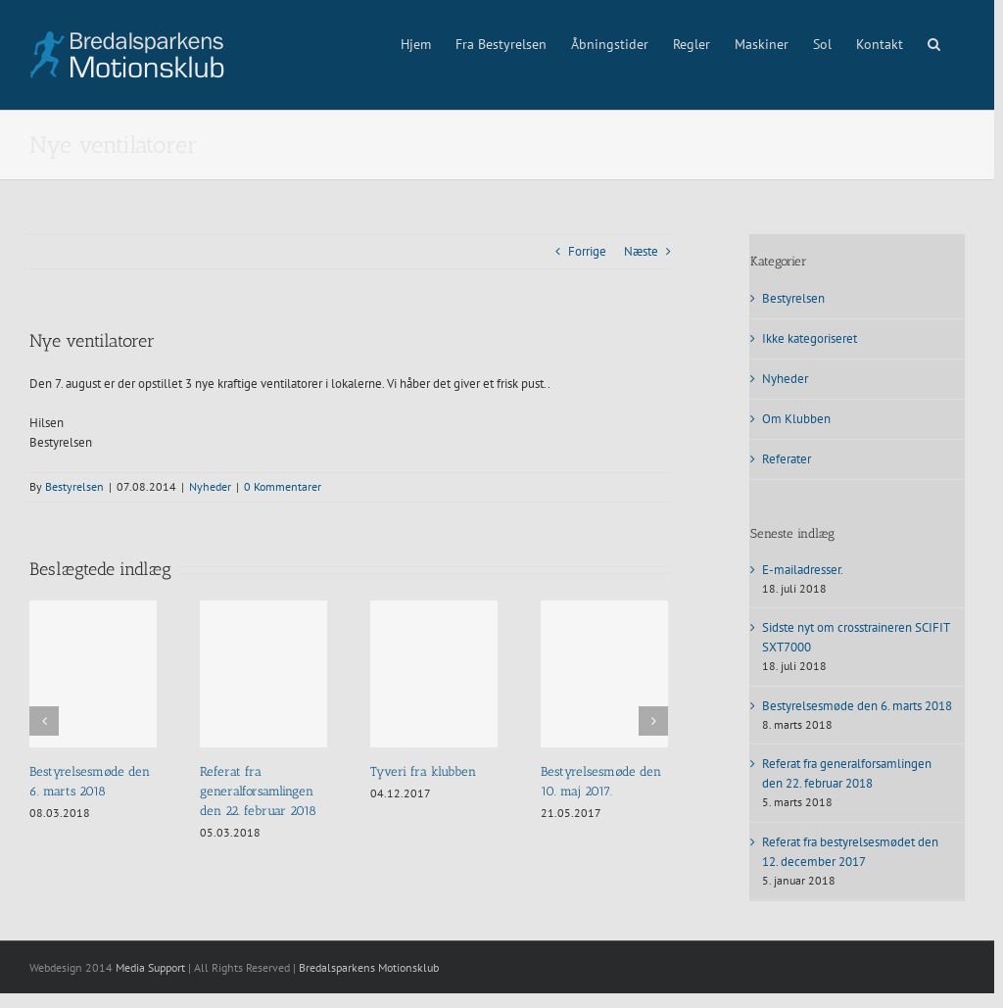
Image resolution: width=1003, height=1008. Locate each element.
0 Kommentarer (282, 486)
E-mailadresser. (802, 569)
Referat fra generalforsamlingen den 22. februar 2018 (258, 791)
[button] (934, 42)
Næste (641, 251)
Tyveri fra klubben (423, 771)
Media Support (150, 967)
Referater (786, 459)
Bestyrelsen (74, 486)
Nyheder (210, 486)
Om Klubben (796, 418)
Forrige (587, 251)
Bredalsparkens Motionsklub (369, 967)
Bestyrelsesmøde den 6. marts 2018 (857, 705)
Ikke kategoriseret (809, 338)
